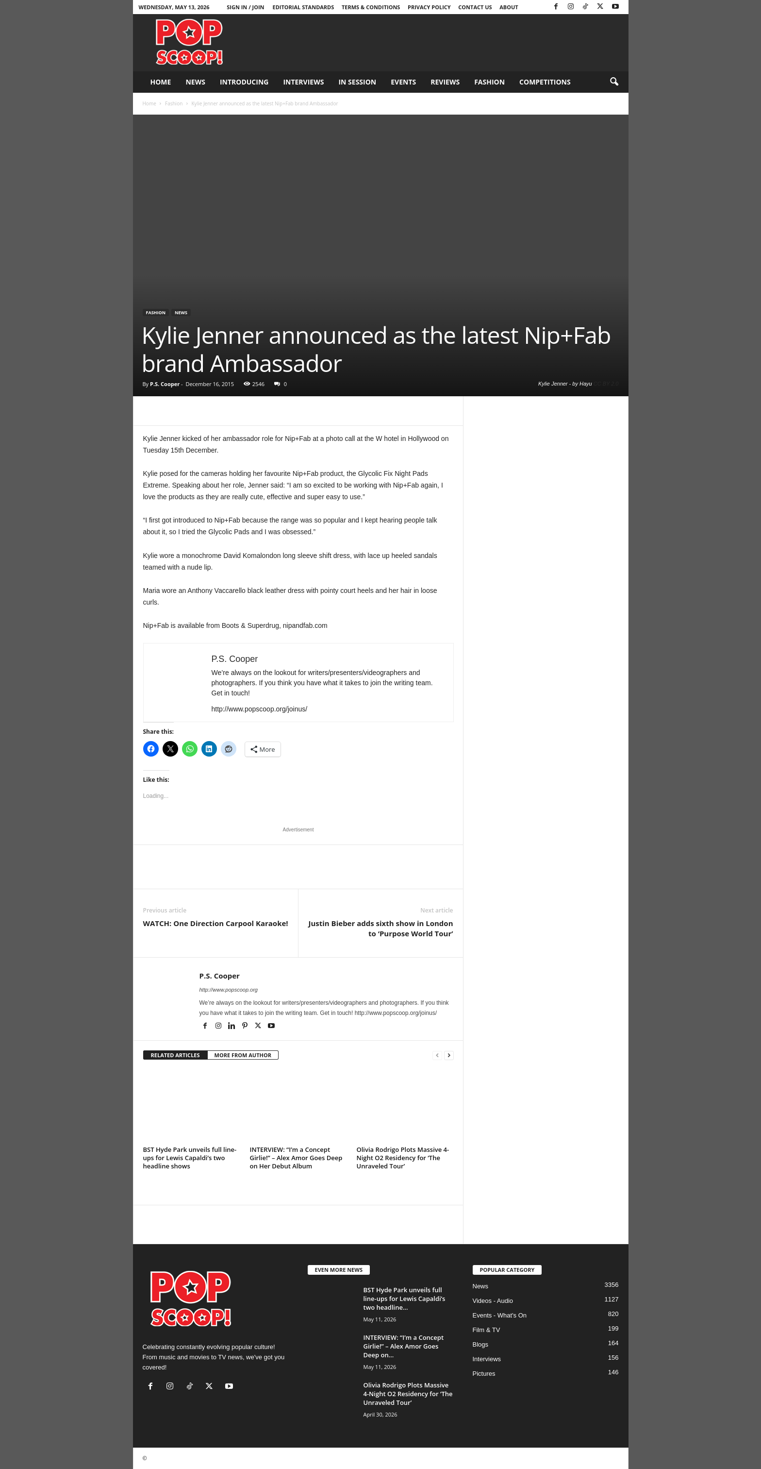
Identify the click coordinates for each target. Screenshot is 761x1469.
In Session (357, 81)
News (195, 81)
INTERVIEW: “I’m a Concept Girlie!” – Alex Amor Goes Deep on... (404, 1346)
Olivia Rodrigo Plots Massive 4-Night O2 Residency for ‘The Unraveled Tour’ (403, 1157)
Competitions (545, 81)
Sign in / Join (245, 7)
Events (403, 81)
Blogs (481, 1344)
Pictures (484, 1373)
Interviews (303, 81)
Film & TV (486, 1330)
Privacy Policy (429, 7)
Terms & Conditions (371, 7)
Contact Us (475, 7)
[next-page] (449, 1055)
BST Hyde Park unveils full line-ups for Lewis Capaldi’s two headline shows (190, 1157)
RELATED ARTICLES (175, 1055)
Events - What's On (500, 1315)
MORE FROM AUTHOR (243, 1055)
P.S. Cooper (165, 384)
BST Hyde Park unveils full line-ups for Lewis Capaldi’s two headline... (405, 1298)
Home (160, 81)
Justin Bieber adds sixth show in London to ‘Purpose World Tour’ (380, 928)
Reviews (445, 81)
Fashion (489, 81)
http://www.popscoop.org (228, 990)
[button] (614, 82)
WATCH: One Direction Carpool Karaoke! (215, 923)
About (508, 7)
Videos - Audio (493, 1300)
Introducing (244, 81)
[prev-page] (437, 1055)
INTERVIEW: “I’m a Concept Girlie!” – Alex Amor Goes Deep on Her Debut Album (296, 1157)
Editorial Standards (303, 7)
